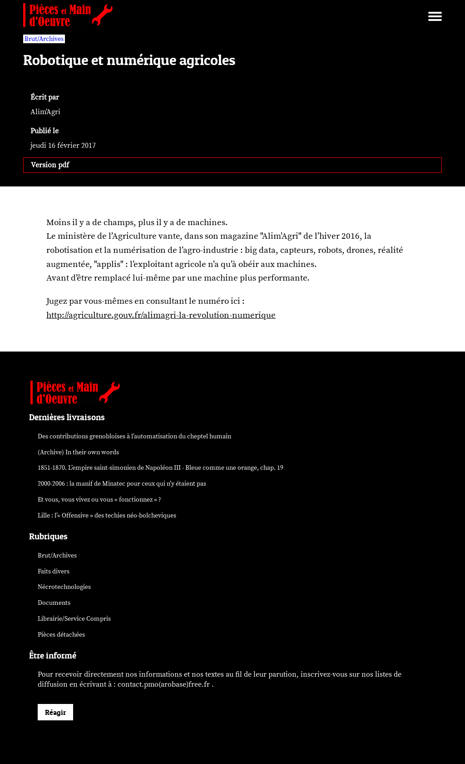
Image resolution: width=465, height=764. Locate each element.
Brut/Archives (57, 555)
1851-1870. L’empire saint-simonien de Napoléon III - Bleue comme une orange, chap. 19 (160, 467)
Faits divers (53, 571)
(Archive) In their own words (78, 452)
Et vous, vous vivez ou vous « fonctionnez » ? (99, 499)
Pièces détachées (61, 634)
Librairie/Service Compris (74, 618)
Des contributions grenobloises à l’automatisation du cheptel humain (134, 436)
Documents (54, 602)
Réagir (55, 712)
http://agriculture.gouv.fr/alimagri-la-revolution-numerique (161, 315)
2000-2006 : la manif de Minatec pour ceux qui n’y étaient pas (122, 483)
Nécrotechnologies (64, 587)
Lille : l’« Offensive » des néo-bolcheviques (107, 515)
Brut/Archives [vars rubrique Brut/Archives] (44, 39)
